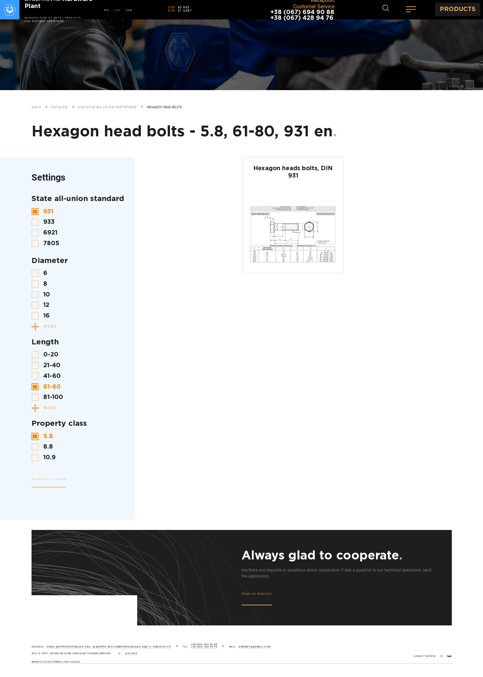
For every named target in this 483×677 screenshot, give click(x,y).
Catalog (59, 107)
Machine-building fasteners (107, 107)
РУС (107, 10)
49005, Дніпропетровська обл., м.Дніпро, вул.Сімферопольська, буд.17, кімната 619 (109, 647)
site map (131, 653)
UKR (129, 10)
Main (36, 107)
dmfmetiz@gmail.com (255, 647)
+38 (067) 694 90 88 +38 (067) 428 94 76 (302, 15)
